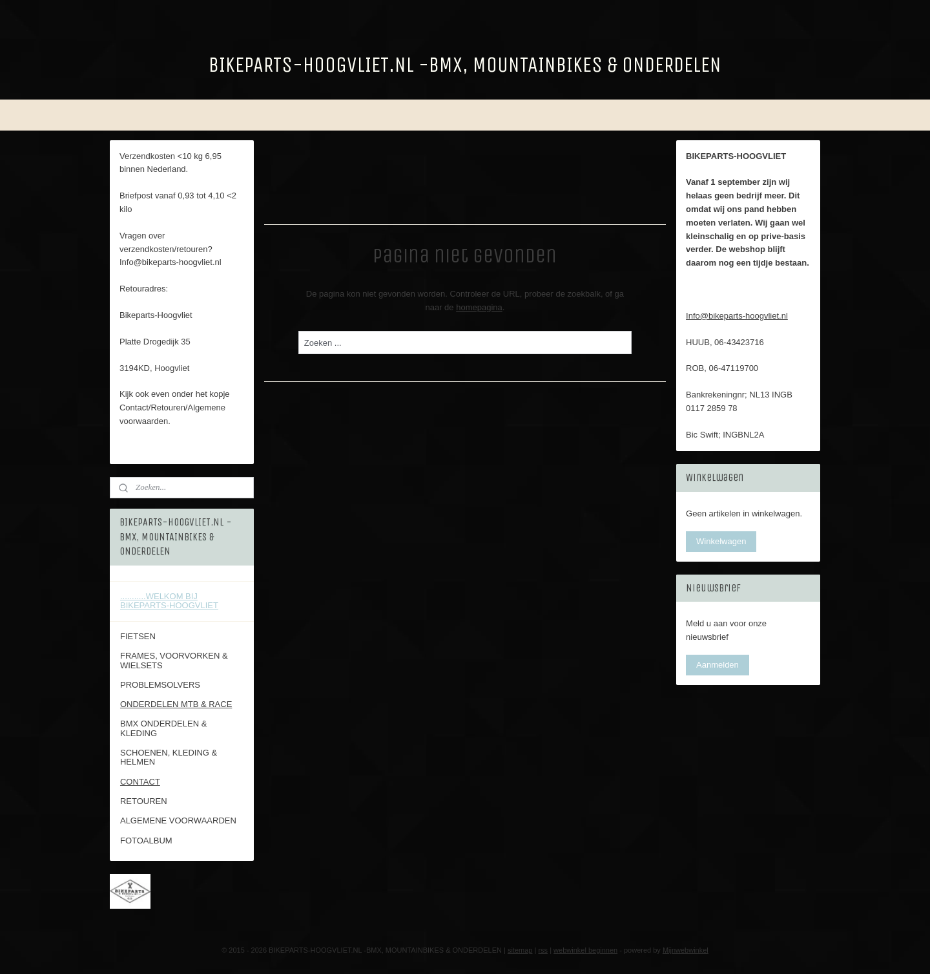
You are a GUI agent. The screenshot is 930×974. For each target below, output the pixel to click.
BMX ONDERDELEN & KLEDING (163, 728)
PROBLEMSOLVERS (160, 685)
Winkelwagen (721, 541)
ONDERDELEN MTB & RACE (176, 704)
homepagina (479, 307)
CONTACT (140, 782)
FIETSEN (138, 636)
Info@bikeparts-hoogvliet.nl (737, 316)
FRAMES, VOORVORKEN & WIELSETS (174, 660)
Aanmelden (717, 665)
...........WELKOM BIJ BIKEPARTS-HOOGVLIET (169, 600)
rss (543, 950)
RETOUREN (143, 801)
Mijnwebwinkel (685, 950)
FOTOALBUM (146, 840)
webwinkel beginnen (585, 950)
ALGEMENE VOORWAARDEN (178, 820)
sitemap (520, 950)
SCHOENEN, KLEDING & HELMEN (168, 757)
